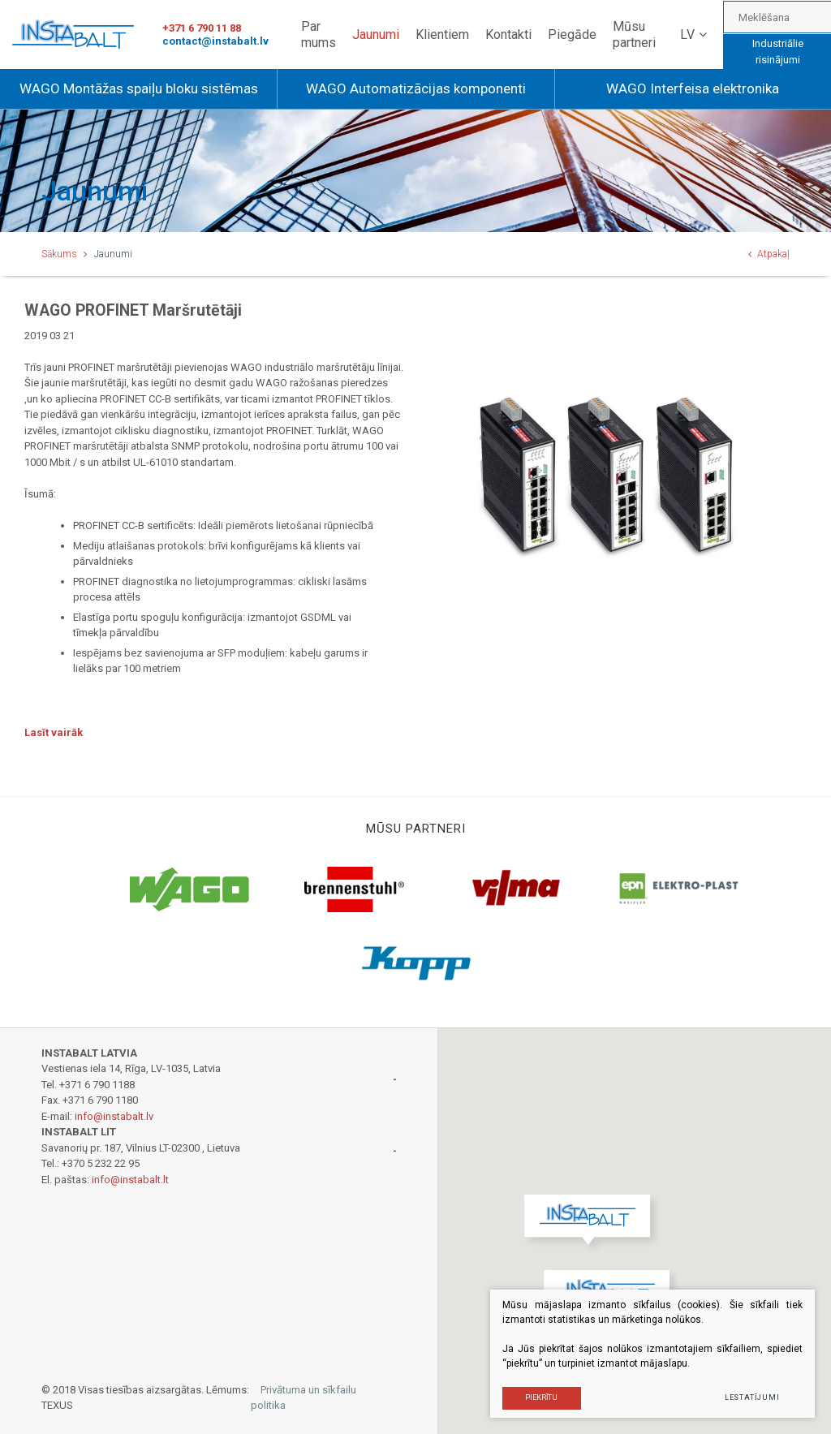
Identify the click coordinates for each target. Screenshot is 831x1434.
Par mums (318, 34)
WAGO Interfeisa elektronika (692, 88)
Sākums (59, 254)
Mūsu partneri (634, 34)
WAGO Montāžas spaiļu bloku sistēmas (138, 88)
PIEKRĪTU (541, 1397)
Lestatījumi (752, 1397)
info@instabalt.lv (114, 1116)
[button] (591, 1224)
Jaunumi (375, 34)
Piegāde (572, 34)
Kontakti (508, 34)
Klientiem (442, 34)
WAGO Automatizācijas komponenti (416, 88)
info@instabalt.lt (130, 1179)
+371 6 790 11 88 (201, 28)
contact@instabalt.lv (215, 41)
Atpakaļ (769, 254)
